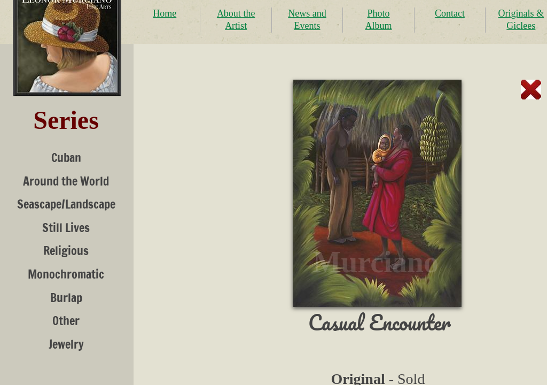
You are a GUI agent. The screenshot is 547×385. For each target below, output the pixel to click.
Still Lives (66, 227)
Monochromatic (66, 274)
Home (164, 13)
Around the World (66, 181)
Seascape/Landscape (66, 204)
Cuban (66, 157)
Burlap (66, 297)
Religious (66, 250)
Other (66, 320)
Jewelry (66, 344)
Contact (450, 13)
